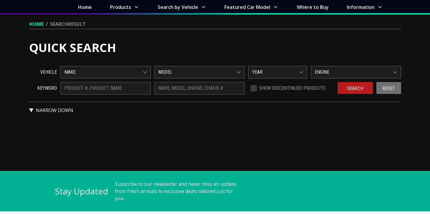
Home (36, 24)
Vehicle (48, 72)
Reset (388, 88)
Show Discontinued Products (292, 88)
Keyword (47, 88)
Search (355, 88)
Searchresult (68, 24)
